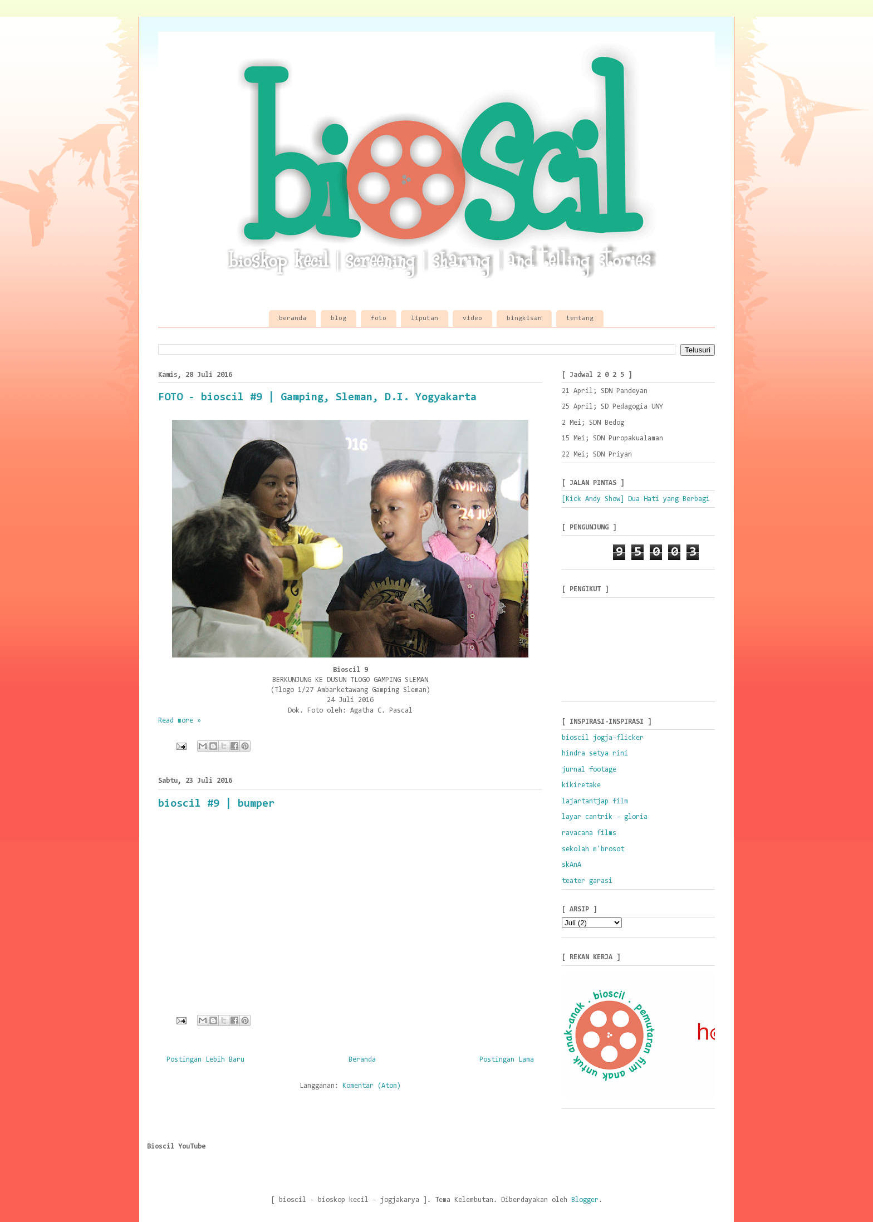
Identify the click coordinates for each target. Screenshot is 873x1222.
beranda (292, 318)
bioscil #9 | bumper (216, 803)
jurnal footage (589, 769)
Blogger (585, 1200)
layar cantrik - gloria (605, 817)
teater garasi (587, 881)
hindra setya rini (595, 753)
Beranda (362, 1059)
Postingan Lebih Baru (205, 1059)
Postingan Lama (506, 1059)
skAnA (571, 864)
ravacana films (589, 833)
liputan (424, 318)
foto (378, 318)
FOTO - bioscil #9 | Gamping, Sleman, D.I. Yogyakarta (317, 397)
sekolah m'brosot (593, 849)
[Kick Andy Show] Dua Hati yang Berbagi (636, 499)
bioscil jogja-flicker (603, 738)
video (472, 318)
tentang (580, 318)
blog (338, 318)
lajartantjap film (595, 801)
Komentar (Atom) (371, 1086)
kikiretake (581, 785)
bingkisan (524, 318)
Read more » (179, 720)
